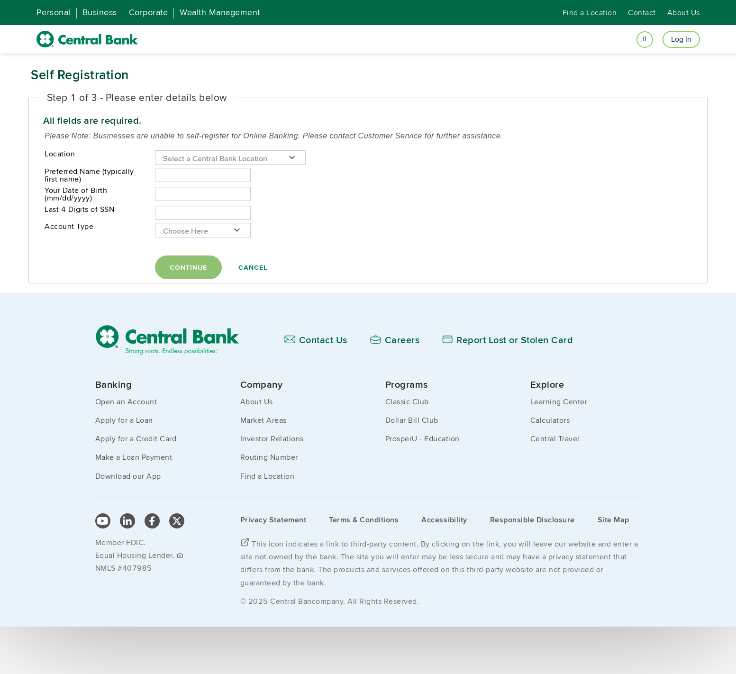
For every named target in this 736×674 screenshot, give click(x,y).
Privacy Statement (273, 519)
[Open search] (644, 39)
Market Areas (263, 420)
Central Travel (555, 438)
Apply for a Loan (124, 420)
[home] (87, 39)
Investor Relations (272, 438)
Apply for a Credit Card (136, 438)
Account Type (69, 226)
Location (60, 154)
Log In (681, 39)
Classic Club (407, 401)
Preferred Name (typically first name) (89, 175)
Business (99, 12)
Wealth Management (220, 12)
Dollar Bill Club (411, 420)
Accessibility (444, 519)
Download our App (128, 476)
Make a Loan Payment (134, 457)
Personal (53, 12)
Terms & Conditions (364, 519)
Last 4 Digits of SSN (79, 209)
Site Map (613, 519)
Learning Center (559, 401)
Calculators (550, 420)
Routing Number (269, 457)
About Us (683, 12)
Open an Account (126, 401)
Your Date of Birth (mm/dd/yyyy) (76, 194)
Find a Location (590, 12)
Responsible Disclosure (532, 519)
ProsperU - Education (422, 438)
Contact (642, 12)
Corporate (148, 12)
